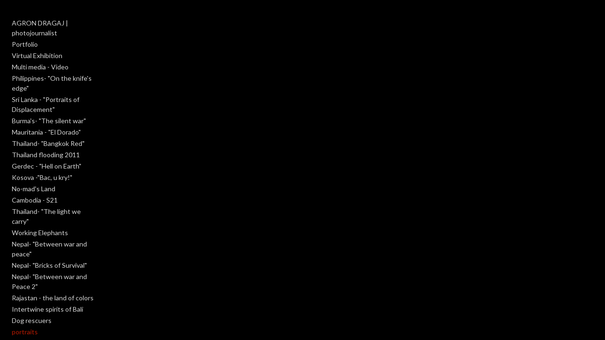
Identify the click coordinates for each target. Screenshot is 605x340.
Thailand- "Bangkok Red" (48, 123)
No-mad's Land (33, 169)
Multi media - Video (40, 57)
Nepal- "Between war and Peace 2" (63, 237)
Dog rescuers (32, 271)
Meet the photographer (47, 327)
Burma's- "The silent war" (49, 101)
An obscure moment (42, 293)
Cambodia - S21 (35, 180)
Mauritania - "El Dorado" (46, 112)
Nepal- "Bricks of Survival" (49, 225)
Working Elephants (40, 203)
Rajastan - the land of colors (53, 248)
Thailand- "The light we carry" (55, 191)
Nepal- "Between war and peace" (60, 214)
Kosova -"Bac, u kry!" (42, 157)
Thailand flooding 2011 (46, 135)
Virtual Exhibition (37, 46)
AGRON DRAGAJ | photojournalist (63, 23)
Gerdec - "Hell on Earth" (46, 146)
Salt (17, 316)
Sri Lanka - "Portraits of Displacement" (45, 85)
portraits (25, 282)
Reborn (23, 305)
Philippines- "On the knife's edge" (61, 68)
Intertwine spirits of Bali (47, 259)
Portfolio (25, 34)
